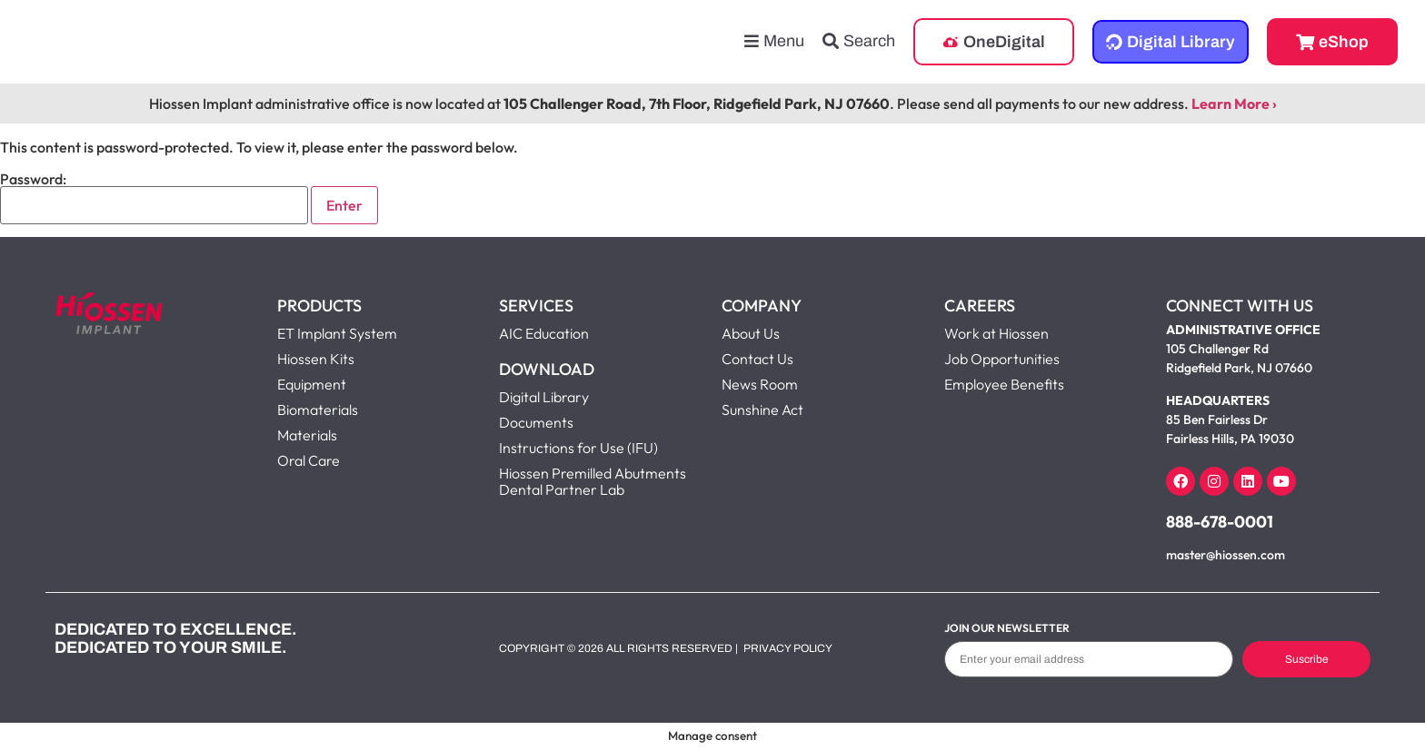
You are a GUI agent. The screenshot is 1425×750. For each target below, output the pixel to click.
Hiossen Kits (315, 359)
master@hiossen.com (1225, 555)
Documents (536, 422)
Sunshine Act (762, 409)
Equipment (311, 384)
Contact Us (757, 359)
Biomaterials (317, 409)
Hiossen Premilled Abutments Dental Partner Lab (592, 481)
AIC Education (544, 333)
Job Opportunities (1002, 359)
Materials (307, 435)
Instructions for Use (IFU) (578, 448)
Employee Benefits (1004, 384)
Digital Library (544, 397)
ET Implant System (337, 333)
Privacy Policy (787, 648)
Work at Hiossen (996, 333)
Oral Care (308, 460)
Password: (154, 198)
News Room (760, 384)
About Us (751, 333)
